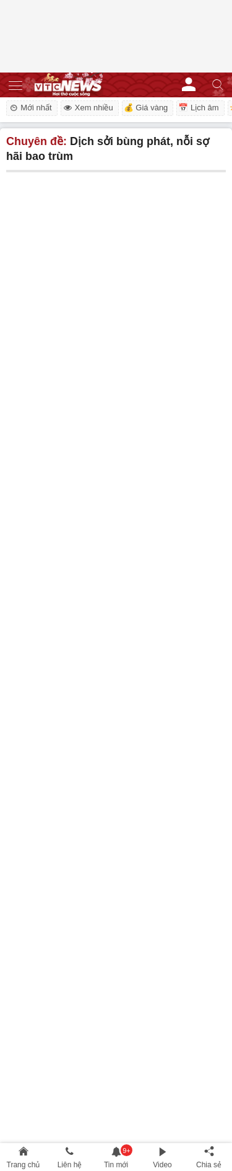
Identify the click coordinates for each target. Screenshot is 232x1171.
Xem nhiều (87, 107)
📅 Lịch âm (198, 107)
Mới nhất (30, 107)
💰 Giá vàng (146, 107)
